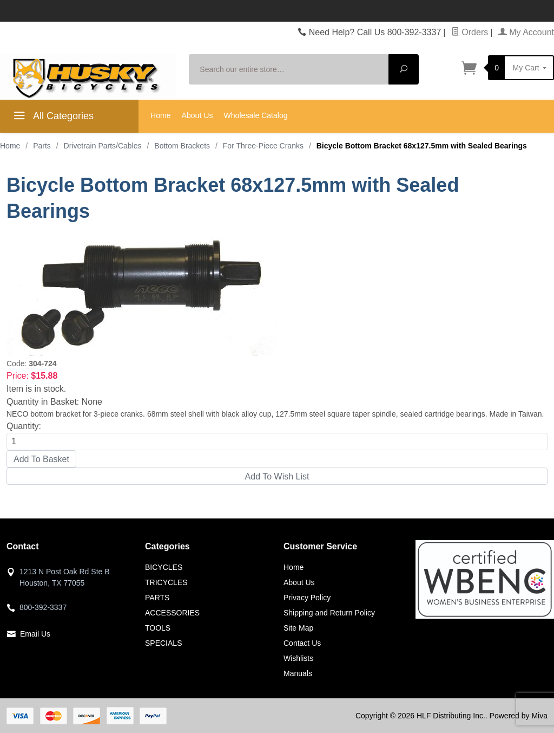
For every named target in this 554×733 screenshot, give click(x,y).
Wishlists (298, 658)
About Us (197, 115)
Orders (469, 32)
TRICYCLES (166, 582)
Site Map (298, 628)
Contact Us (302, 643)
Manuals (297, 673)
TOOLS (157, 628)
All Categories (52, 117)
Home (160, 115)
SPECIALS (163, 643)
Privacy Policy (307, 597)
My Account (526, 32)
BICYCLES (163, 567)
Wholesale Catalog (255, 115)
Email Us (35, 634)
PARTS (157, 597)
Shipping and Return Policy (329, 612)
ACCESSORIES (172, 612)
